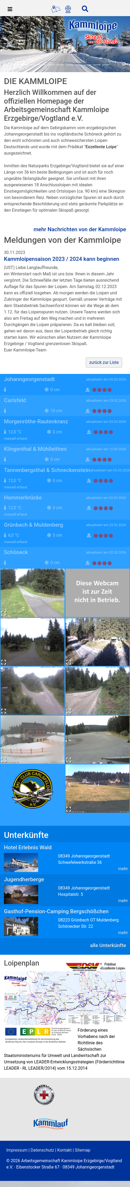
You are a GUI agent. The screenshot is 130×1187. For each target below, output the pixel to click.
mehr (123, 868)
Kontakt (64, 1150)
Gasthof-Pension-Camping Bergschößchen (56, 911)
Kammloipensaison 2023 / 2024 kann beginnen (61, 259)
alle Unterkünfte (108, 945)
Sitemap (82, 1150)
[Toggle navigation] (10, 9)
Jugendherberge (24, 879)
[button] (9, 44)
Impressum (17, 1150)
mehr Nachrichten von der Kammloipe (80, 229)
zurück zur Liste (104, 362)
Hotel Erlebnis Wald (28, 847)
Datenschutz (42, 1150)
